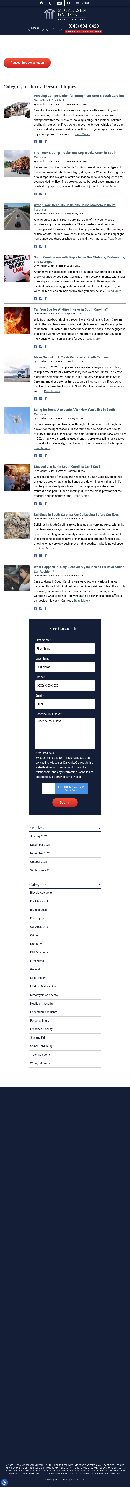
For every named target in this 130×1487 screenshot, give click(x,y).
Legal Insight (38, 978)
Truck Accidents (40, 1054)
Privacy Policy (79, 1480)
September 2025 (40, 870)
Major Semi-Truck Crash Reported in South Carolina (71, 357)
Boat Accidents (40, 901)
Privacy (68, 790)
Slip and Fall (38, 1037)
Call (50, 3)
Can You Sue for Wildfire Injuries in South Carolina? (71, 309)
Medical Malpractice (43, 986)
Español (36, 28)
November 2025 (40, 853)
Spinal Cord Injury (41, 1046)
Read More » (82, 134)
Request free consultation (27, 62)
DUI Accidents (39, 952)
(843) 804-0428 (84, 26)
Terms (74, 790)
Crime (34, 935)
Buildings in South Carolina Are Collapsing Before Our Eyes (76, 514)
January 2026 (39, 836)
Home (41, 3)
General (35, 969)
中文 (54, 28)
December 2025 (40, 844)
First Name (43, 640)
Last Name (43, 658)
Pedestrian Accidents (43, 1012)
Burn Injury (37, 918)
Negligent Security (41, 1003)
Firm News (37, 961)
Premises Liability (41, 1029)
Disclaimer (61, 1480)
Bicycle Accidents (41, 892)
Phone (40, 677)
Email (59, 3)
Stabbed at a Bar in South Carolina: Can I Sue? (67, 467)
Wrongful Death (40, 1063)
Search (69, 3)
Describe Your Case (49, 714)
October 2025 (38, 861)
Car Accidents (39, 926)
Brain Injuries (38, 909)
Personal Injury (39, 1020)
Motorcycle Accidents (44, 995)
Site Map (47, 1480)
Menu (85, 3)
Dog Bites (36, 944)
